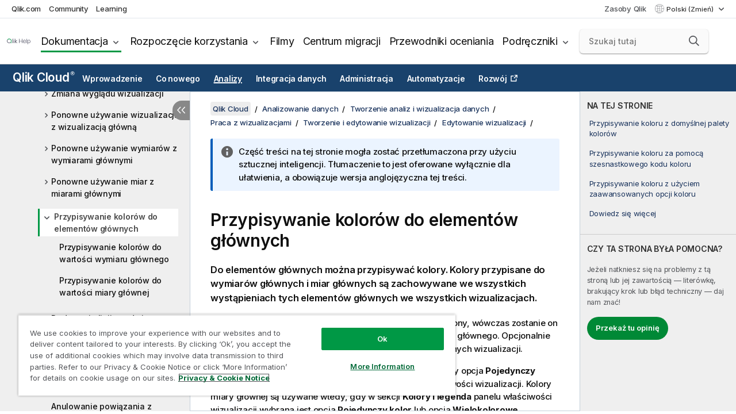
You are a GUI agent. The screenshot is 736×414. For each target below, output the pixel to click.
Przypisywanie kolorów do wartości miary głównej (110, 286)
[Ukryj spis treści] (181, 110)
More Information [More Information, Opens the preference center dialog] (374, 357)
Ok (374, 330)
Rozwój (492, 78)
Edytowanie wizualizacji (484, 122)
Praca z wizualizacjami (251, 122)
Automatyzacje (436, 78)
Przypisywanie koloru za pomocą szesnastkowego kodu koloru (646, 158)
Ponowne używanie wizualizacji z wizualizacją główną (114, 121)
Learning (111, 8)
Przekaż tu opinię (628, 327)
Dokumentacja (74, 41)
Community (69, 8)
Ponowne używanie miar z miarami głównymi (102, 187)
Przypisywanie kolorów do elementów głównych (106, 222)
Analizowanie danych (300, 108)
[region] (231, 351)
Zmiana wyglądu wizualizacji (107, 93)
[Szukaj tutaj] (644, 41)
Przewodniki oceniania (441, 41)
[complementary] (658, 251)
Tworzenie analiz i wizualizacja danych (419, 108)
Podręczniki (529, 41)
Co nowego (178, 78)
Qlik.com (26, 8)
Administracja (366, 78)
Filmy (282, 41)
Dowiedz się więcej (623, 213)
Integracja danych (291, 78)
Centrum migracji (342, 41)
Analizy (228, 78)
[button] (694, 41)
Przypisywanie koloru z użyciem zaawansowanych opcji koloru (644, 188)
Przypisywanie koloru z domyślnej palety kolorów (659, 128)
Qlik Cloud (44, 77)
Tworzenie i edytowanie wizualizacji (366, 122)
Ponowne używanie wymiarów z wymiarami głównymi (114, 154)
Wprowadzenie (112, 78)
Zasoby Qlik (625, 8)
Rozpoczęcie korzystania (189, 41)
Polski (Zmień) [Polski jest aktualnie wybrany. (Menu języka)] (690, 9)
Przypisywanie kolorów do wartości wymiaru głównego (114, 253)
